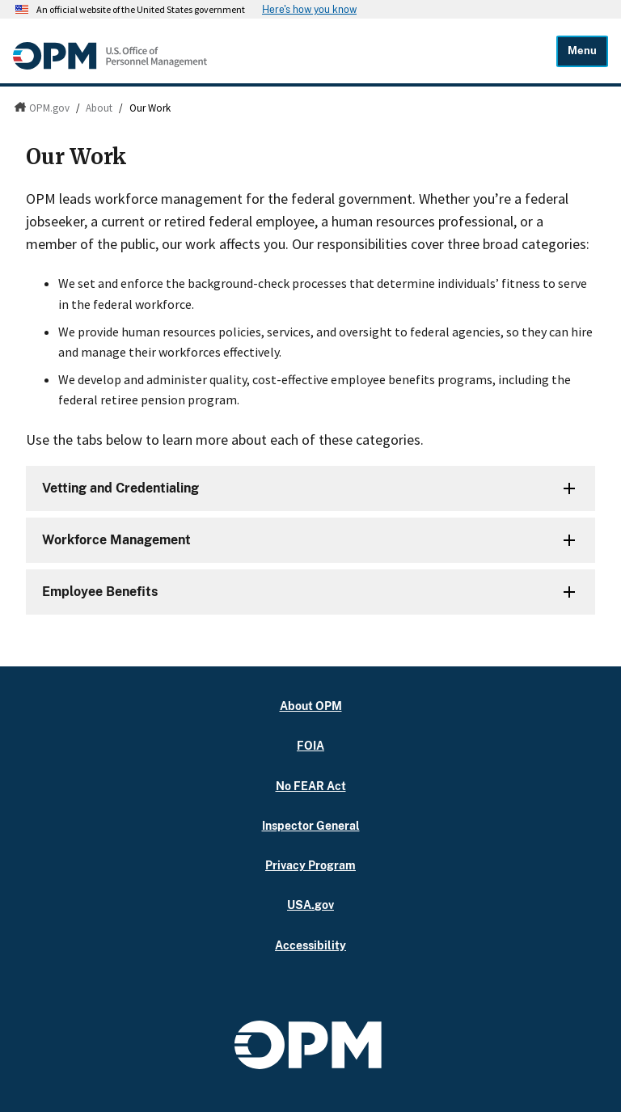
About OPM (311, 705)
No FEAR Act (311, 786)
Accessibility (310, 945)
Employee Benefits (100, 591)
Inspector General (311, 825)
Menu (582, 50)
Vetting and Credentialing (120, 488)
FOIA (310, 745)
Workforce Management (116, 540)
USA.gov (310, 904)
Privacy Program (310, 865)
